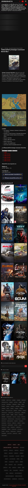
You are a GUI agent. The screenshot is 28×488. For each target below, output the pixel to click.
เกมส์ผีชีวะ (12, 414)
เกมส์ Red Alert (15, 433)
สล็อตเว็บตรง (5, 450)
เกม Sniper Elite (14, 429)
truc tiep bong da (18, 473)
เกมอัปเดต (9, 429)
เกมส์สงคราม (12, 406)
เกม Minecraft (3, 427)
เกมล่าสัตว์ (3, 431)
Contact (14, 444)
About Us (9, 444)
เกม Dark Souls (9, 433)
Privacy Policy (15, 447)
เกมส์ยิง (24, 402)
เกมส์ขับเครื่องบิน (4, 429)
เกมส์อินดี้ (20, 402)
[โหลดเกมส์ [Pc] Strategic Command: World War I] (14, 108)
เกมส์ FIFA (7, 414)
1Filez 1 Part (10, 150)
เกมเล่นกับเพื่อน (4, 433)
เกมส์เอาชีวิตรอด (8, 404)
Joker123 (21, 453)
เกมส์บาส (19, 433)
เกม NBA (8, 427)
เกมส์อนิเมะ (12, 408)
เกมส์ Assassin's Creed (9, 410)
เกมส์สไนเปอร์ (19, 431)
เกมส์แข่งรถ (19, 410)
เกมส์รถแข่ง (7, 406)
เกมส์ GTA (16, 414)
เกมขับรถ (8, 408)
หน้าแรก (2, 48)
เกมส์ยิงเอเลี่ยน (23, 412)
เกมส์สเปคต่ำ (6, 48)
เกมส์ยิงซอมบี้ (3, 408)
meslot (6, 453)
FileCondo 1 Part (4, 150)
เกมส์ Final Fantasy (17, 412)
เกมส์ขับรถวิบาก (18, 427)
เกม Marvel (24, 410)
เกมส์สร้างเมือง (17, 406)
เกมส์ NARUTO (13, 427)
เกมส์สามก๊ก (15, 410)
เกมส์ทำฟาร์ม (22, 406)
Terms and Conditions (7, 447)
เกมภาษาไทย (3, 404)
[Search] (23, 1)
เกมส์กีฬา (23, 404)
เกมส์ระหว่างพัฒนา (4, 435)
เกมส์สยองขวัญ (14, 404)
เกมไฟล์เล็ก (3, 406)
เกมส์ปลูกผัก (16, 408)
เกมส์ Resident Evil (4, 412)
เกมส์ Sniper (7, 431)
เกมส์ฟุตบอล (21, 408)
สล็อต (6, 464)
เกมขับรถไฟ (3, 414)
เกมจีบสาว (3, 410)
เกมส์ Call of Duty (10, 412)
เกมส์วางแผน (15, 402)
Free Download (14, 150)
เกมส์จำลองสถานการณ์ (5, 402)
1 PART (5, 152)
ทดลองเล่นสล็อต (20, 464)
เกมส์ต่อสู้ (19, 404)
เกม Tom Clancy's (20, 429)
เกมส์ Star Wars (21, 414)
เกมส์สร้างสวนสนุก (13, 431)
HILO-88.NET (22, 447)
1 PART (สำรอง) (7, 154)
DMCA (19, 444)
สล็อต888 (19, 467)
